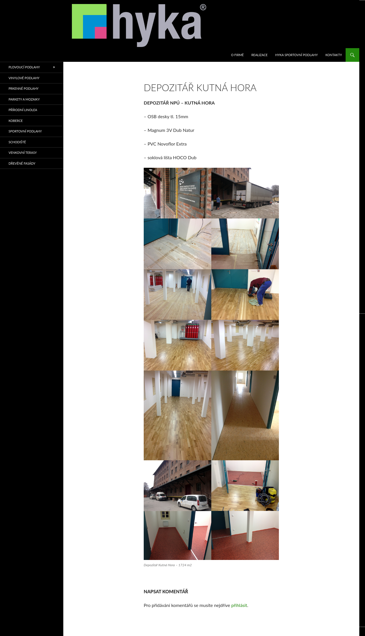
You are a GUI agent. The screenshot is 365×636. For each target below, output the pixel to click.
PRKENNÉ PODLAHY (23, 88)
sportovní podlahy (25, 131)
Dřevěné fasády (22, 163)
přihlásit (239, 605)
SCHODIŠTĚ (17, 142)
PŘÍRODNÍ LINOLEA (23, 110)
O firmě (237, 55)
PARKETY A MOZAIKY (24, 99)
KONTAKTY (333, 55)
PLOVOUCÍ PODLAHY (24, 67)
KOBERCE (16, 120)
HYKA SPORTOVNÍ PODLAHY (296, 55)
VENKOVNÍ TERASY (23, 152)
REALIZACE (259, 55)
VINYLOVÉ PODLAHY (24, 78)
